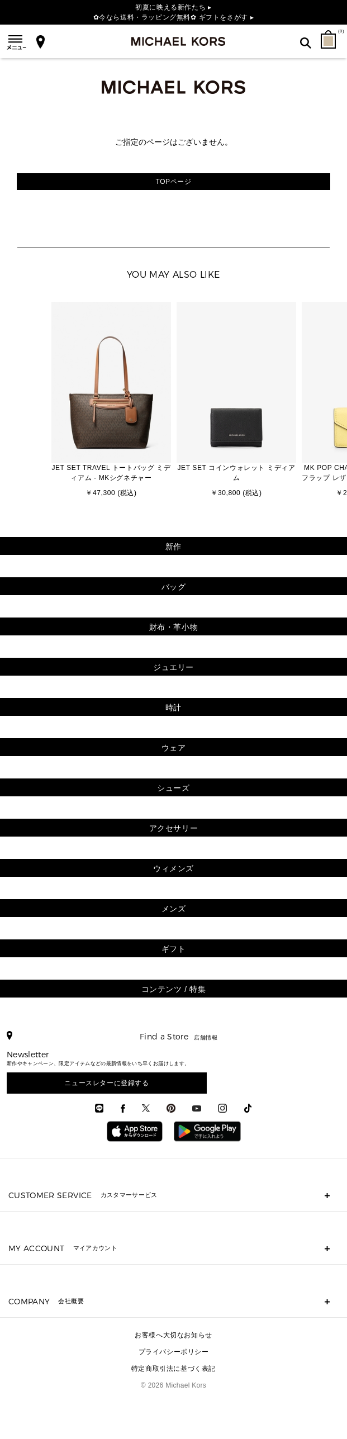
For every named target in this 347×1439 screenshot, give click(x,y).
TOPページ (173, 182)
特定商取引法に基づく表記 (173, 1368)
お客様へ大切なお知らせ (173, 1335)
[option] (111, 401)
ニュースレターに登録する (106, 1083)
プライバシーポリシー (174, 1352)
